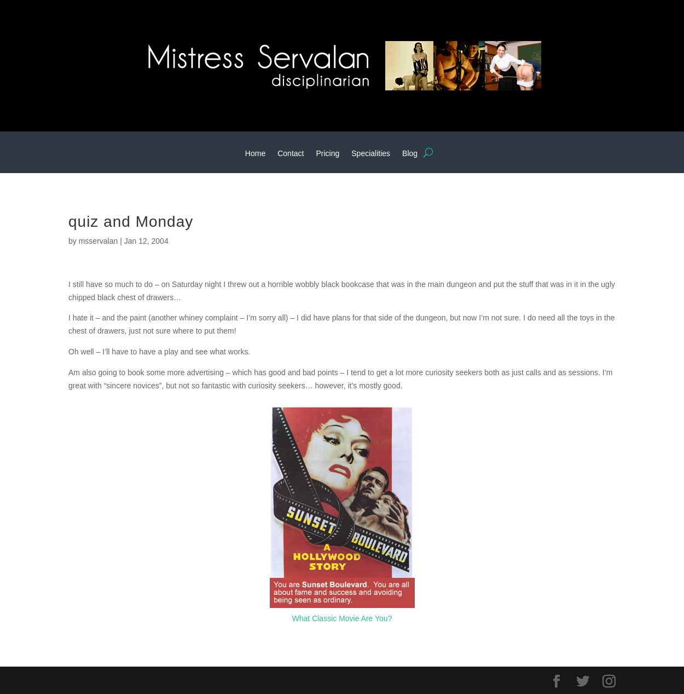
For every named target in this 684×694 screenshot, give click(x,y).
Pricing (327, 154)
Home (255, 154)
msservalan (98, 241)
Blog (410, 154)
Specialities (370, 154)
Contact (290, 154)
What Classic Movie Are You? (342, 618)
